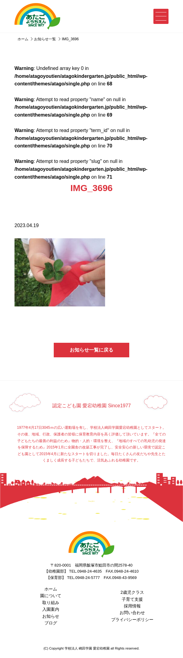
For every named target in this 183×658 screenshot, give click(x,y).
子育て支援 (132, 599)
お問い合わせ (132, 612)
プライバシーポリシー (132, 619)
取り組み (50, 602)
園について (50, 595)
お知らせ (50, 616)
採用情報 (132, 605)
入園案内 (50, 609)
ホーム (50, 589)
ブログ (50, 622)
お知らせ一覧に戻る (91, 349)
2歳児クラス (132, 592)
